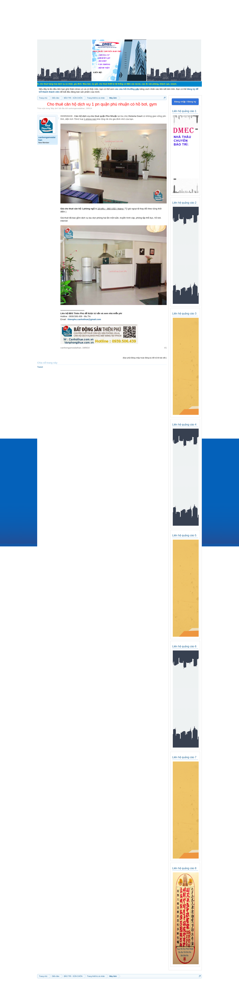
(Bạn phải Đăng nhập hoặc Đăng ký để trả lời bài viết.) (145, 358)
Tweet (40, 367)
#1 (165, 347)
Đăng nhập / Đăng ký (185, 101)
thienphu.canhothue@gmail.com (84, 319)
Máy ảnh (54, 108)
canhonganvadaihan (76, 108)
